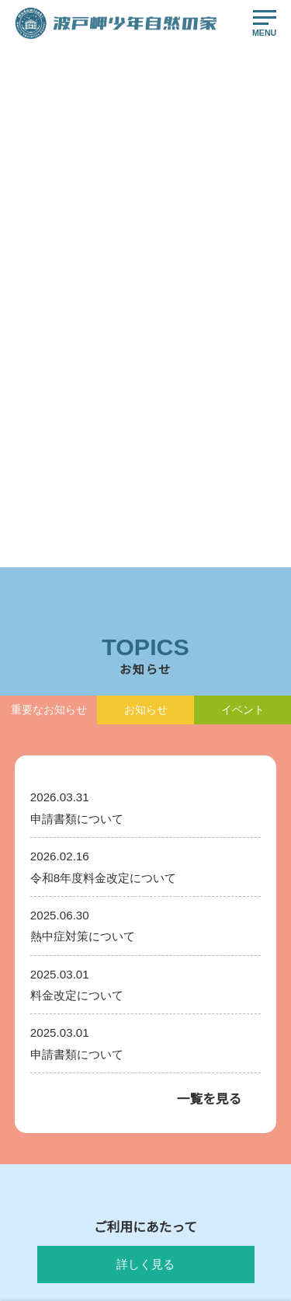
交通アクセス (40, 1145)
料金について (40, 1022)
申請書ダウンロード (192, 1086)
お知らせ (32, 1115)
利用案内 (32, 970)
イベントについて (188, 1030)
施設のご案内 (40, 1048)
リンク (166, 1145)
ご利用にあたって (48, 997)
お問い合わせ (179, 1115)
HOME (27, 225)
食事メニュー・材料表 (196, 970)
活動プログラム (183, 941)
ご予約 (27, 1175)
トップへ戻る (146, 533)
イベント (32, 1086)
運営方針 (171, 1000)
